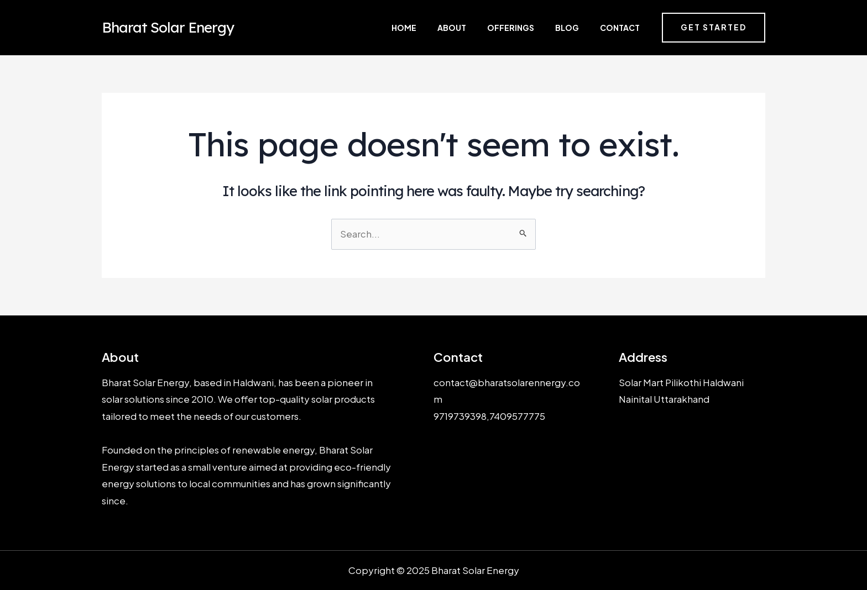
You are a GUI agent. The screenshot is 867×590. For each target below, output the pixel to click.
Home (452, 28)
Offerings (535, 28)
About (488, 28)
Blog (580, 28)
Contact (621, 28)
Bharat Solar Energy (168, 27)
